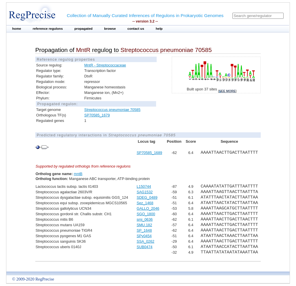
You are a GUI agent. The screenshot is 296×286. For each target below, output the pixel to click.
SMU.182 (144, 225)
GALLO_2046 (148, 208)
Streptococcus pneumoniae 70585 (112, 109)
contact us (135, 28)
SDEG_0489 (147, 197)
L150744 (144, 186)
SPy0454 (144, 236)
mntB (78, 174)
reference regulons (48, 28)
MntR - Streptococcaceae (105, 65)
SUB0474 (145, 247)
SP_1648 (144, 230)
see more (227, 91)
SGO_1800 (146, 214)
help (159, 28)
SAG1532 (145, 192)
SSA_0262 (145, 241)
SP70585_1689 (149, 153)
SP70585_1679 (97, 115)
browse (110, 28)
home (16, 28)
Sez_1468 (145, 203)
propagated (83, 28)
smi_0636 (145, 219)
